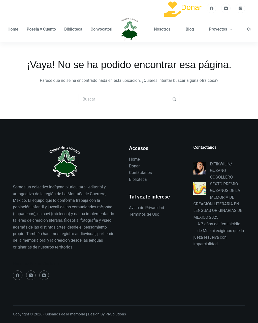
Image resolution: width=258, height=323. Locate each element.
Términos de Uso (144, 214)
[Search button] (174, 99)
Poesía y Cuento (41, 29)
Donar (191, 7)
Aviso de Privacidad (146, 207)
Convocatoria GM (110, 29)
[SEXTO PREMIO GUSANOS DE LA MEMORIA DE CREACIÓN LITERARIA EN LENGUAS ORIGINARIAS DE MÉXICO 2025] (199, 188)
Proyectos (221, 29)
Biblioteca (73, 29)
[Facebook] (211, 8)
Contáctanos (140, 172)
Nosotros (162, 29)
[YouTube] (226, 8)
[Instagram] (240, 8)
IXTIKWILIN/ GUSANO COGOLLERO (221, 171)
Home (13, 29)
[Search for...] (124, 99)
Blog (190, 29)
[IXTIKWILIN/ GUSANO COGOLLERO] (199, 168)
